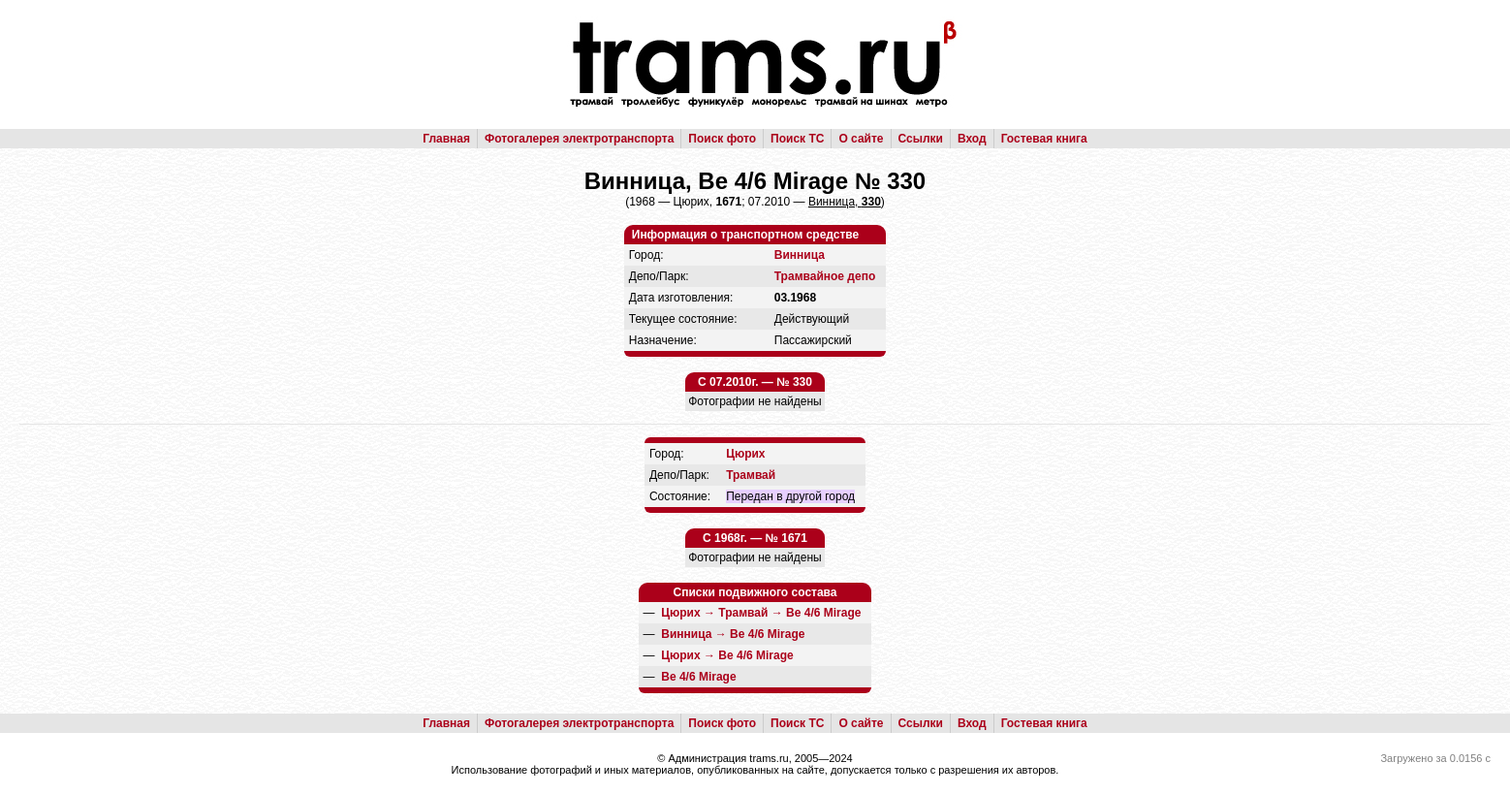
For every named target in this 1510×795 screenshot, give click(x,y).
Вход (972, 138)
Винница (799, 255)
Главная (446, 138)
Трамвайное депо (824, 276)
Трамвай (750, 475)
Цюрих (745, 454)
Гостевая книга (1044, 138)
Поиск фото (722, 138)
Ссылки (920, 138)
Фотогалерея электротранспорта (579, 138)
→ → (761, 613)
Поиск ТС (797, 138)
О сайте (860, 138)
